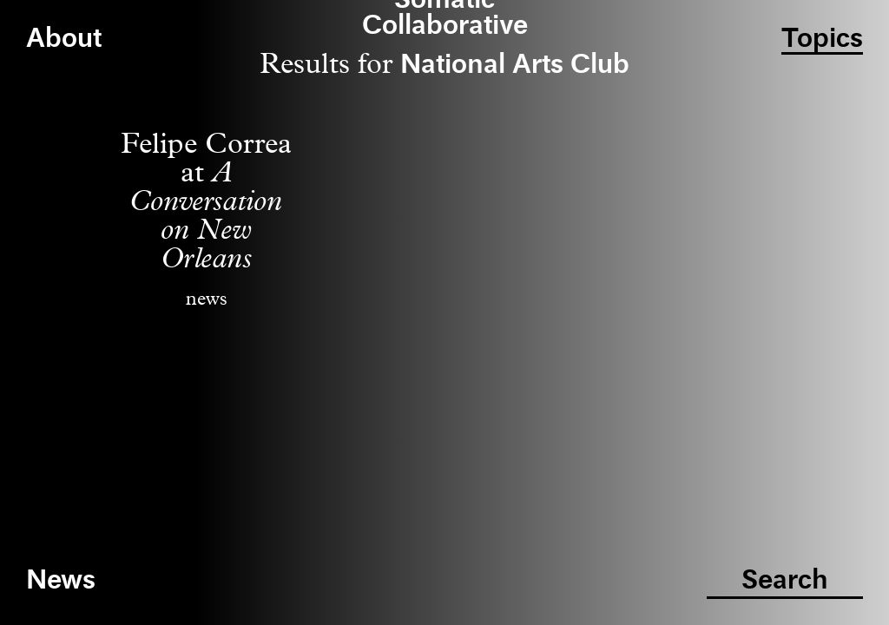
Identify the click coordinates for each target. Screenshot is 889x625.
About (64, 39)
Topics (822, 39)
